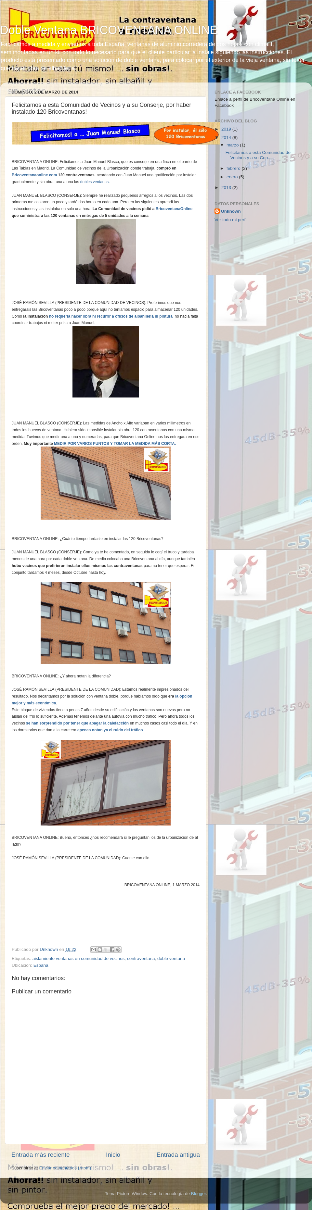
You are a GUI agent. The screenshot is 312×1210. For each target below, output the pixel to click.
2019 (226, 129)
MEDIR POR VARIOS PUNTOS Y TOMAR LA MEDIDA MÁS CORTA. (115, 443)
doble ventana (171, 958)
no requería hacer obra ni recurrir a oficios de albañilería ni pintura (111, 316)
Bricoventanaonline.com (34, 175)
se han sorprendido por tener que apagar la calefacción (77, 723)
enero (233, 176)
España (40, 965)
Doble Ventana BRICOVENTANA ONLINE (109, 30)
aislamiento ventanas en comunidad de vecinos (78, 958)
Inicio (113, 1154)
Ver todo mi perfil (230, 219)
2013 (226, 187)
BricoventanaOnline (174, 209)
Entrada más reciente (40, 1154)
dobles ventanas (94, 182)
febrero (234, 168)
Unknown (231, 211)
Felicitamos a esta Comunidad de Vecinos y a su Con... (258, 155)
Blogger (198, 1193)
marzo (233, 145)
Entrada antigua (178, 1154)
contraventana (141, 958)
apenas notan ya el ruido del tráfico (110, 730)
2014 (226, 137)
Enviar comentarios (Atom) (65, 1168)
